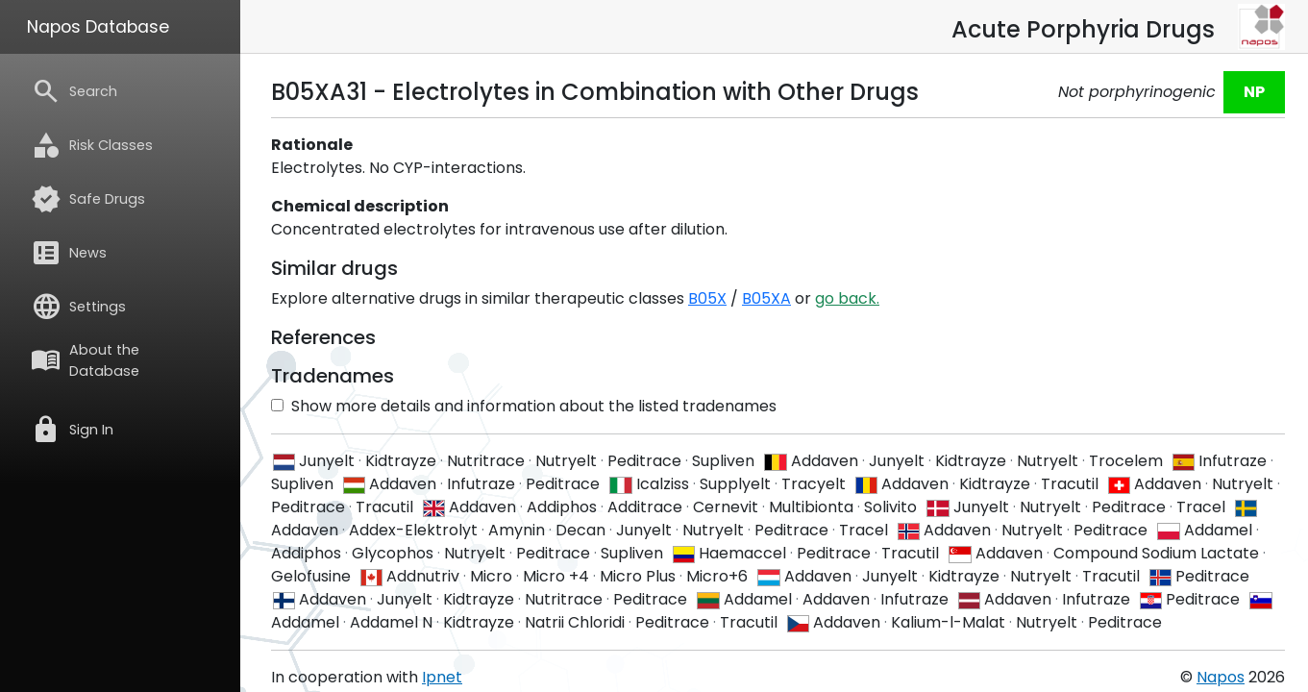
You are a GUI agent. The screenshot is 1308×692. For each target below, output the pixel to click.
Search (74, 91)
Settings (78, 306)
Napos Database (98, 26)
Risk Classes (92, 145)
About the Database (85, 360)
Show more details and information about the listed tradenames (524, 406)
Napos (1221, 677)
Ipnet (442, 677)
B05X (707, 298)
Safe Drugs (88, 199)
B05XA (766, 298)
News (69, 253)
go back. (847, 298)
